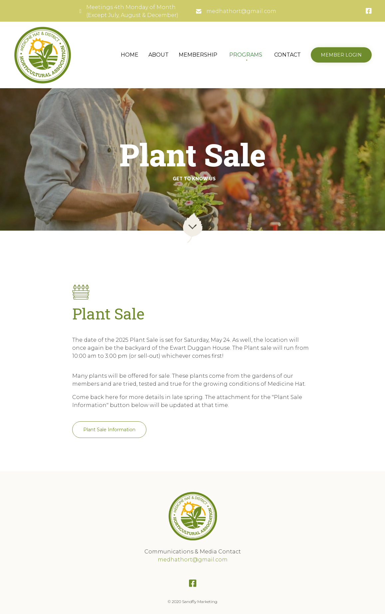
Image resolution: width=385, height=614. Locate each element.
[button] (341, 55)
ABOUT (158, 55)
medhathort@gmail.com (241, 11)
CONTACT (287, 55)
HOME (129, 55)
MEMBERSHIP (198, 55)
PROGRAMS (245, 55)
